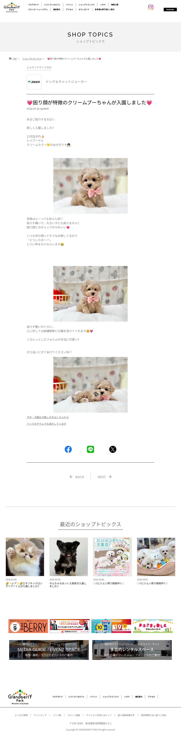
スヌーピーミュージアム (38, 9)
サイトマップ (40, 715)
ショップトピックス (87, 5)
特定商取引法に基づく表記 (153, 715)
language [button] (170, 9)
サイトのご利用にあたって (99, 715)
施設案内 (56, 9)
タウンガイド (84, 9)
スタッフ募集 (73, 715)
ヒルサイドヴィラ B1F (39, 67)
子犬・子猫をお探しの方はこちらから (48, 417)
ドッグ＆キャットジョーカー (57, 81)
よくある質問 (21, 715)
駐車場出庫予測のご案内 (104, 9)
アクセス (69, 9)
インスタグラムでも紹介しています (46, 423)
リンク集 (57, 715)
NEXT (102, 476)
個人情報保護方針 (126, 715)
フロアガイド (33, 5)
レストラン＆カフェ (52, 5)
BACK (79, 476)
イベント (69, 5)
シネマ (103, 5)
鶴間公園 (114, 5)
